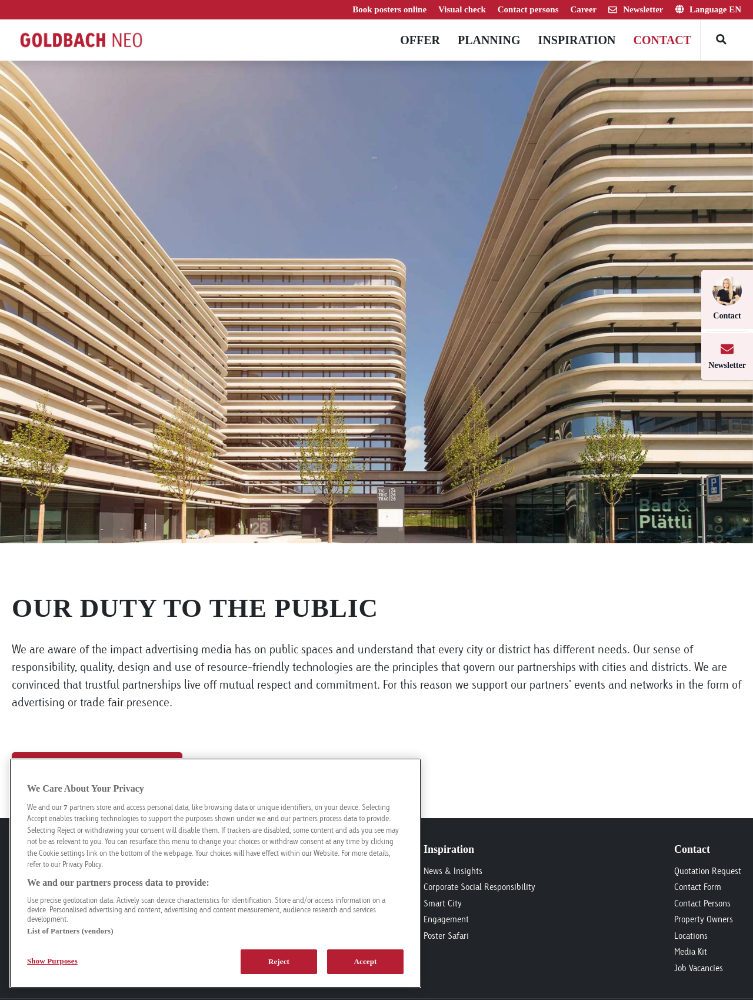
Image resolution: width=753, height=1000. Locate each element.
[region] (215, 873)
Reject (278, 961)
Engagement (446, 919)
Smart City (443, 903)
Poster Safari (446, 935)
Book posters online (389, 9)
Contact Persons (702, 903)
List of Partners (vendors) (70, 930)
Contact (662, 40)
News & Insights (453, 870)
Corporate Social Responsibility (479, 886)
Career (584, 9)
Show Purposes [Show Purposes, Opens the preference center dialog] (52, 960)
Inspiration (577, 40)
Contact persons (528, 9)
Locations (691, 935)
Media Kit (690, 951)
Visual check (462, 9)
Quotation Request (707, 870)
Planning (489, 40)
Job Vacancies (698, 968)
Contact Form (697, 886)
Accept (365, 961)
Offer (420, 40)
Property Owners (703, 919)
